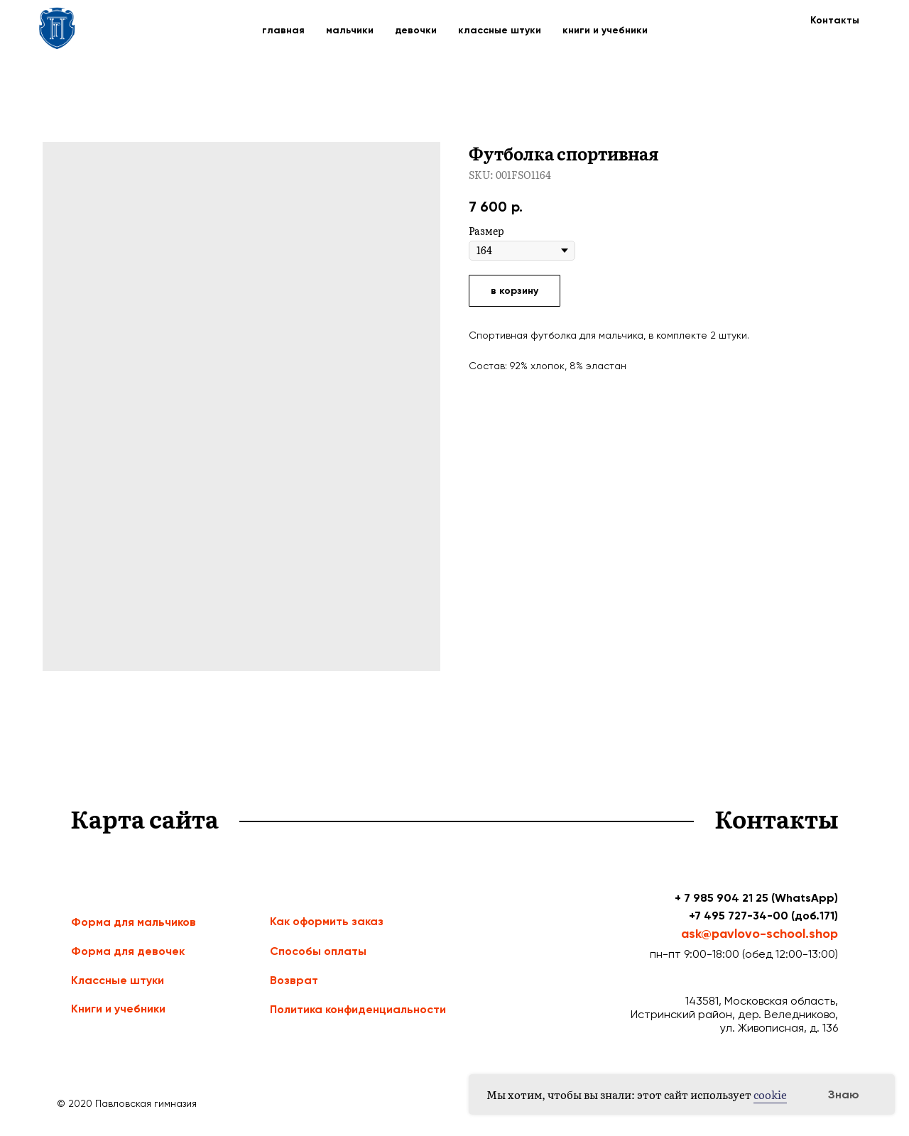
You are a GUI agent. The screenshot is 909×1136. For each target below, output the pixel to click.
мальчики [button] (350, 30)
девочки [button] (416, 30)
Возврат (294, 980)
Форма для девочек (128, 951)
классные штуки (499, 30)
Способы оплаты (318, 951)
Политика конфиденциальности (358, 1009)
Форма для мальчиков (133, 922)
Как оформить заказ (326, 921)
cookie (770, 1094)
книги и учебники (605, 30)
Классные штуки (117, 980)
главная (283, 30)
